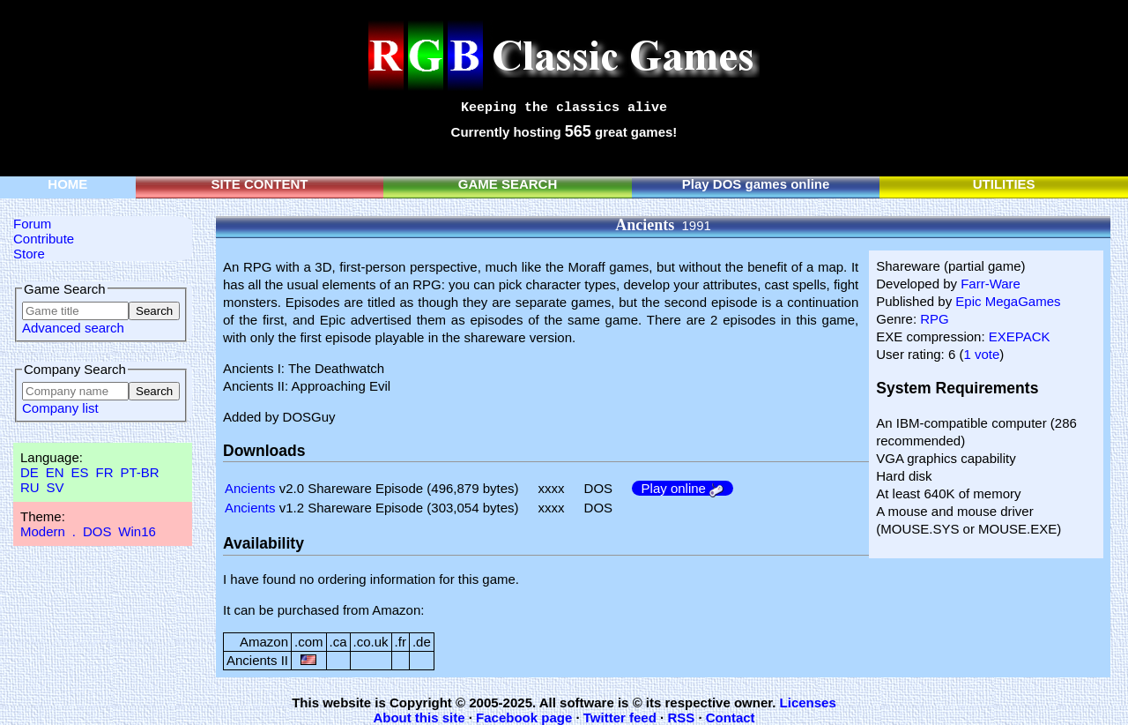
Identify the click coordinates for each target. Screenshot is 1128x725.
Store (29, 253)
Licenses (808, 702)
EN (55, 472)
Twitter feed (620, 717)
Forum (32, 223)
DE (29, 472)
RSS (680, 717)
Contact (730, 717)
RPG (934, 318)
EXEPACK (1019, 336)
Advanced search (73, 327)
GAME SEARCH (508, 183)
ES (80, 472)
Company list (60, 407)
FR (104, 472)
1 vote (981, 354)
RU (30, 487)
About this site (418, 717)
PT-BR (139, 472)
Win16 (137, 531)
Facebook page (524, 717)
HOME (67, 183)
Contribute (43, 238)
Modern (42, 531)
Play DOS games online (756, 183)
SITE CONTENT (259, 183)
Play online (683, 488)
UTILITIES (1004, 183)
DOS (97, 531)
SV (55, 487)
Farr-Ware (990, 283)
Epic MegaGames (1007, 301)
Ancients (250, 488)
